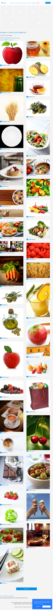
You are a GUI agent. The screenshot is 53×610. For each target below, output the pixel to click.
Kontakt (30, 3)
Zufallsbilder (24, 3)
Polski (27, 603)
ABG (28, 602)
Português (31, 603)
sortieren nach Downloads (5, 37)
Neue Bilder (16, 3)
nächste (9, 39)
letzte (12, 39)
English (15, 603)
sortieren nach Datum (15, 37)
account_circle (4, 65)
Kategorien (11, 3)
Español (23, 603)
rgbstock (3, 3)
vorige (3, 39)
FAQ (27, 3)
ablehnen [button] (38, 606)
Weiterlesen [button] (41, 603)
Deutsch (19, 603)
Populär (19, 3)
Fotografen (33, 3)
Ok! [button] (46, 606)
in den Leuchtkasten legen (16, 602)
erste (1, 39)
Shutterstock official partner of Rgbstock (20, 606)
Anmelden (48, 2)
